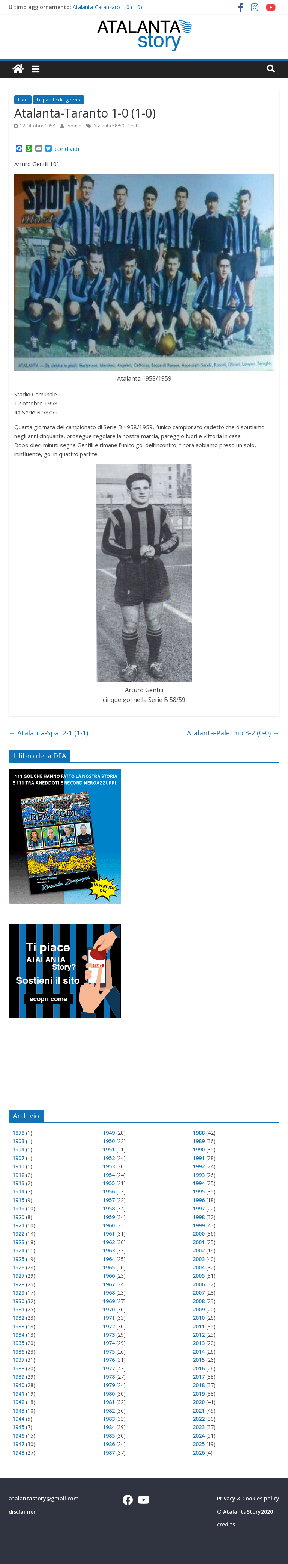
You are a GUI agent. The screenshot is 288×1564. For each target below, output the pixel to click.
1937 (18, 1359)
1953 (109, 1166)
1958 (109, 1208)
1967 (109, 1284)
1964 (109, 1259)
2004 (199, 1267)
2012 (199, 1334)
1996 (199, 1200)
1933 (18, 1326)
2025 (199, 1444)
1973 (109, 1334)
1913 (18, 1183)
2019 (199, 1393)
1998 (199, 1217)
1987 (109, 1452)
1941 (18, 1393)
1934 (18, 1334)
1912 (18, 1174)
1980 (109, 1393)
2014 (199, 1351)
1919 (18, 1208)
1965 (109, 1267)
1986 (109, 1444)
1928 (18, 1284)
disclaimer (22, 1511)
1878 (18, 1132)
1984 (109, 1427)
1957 (109, 1200)
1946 (18, 1435)
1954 (109, 1174)
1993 (199, 1174)
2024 (199, 1435)
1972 (109, 1326)
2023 (199, 1427)
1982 (109, 1410)
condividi (67, 148)
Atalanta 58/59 (108, 126)
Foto (23, 100)
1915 (18, 1200)
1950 (109, 1141)
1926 (18, 1267)
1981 (109, 1401)
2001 (199, 1242)
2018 (199, 1385)
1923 (18, 1242)
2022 (199, 1418)
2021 (199, 1410)
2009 (199, 1309)
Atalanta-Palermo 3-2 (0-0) (233, 732)
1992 (199, 1166)
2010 (199, 1317)
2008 (199, 1301)
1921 (18, 1225)
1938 (18, 1368)
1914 (18, 1191)
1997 (199, 1208)
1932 (18, 1317)
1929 (18, 1292)
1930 (18, 1301)
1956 (109, 1191)
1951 (109, 1149)
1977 (109, 1368)
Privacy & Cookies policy (248, 1498)
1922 (18, 1233)
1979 (109, 1385)
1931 (18, 1309)
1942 (18, 1401)
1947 (18, 1444)
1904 (18, 1149)
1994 (199, 1183)
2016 (199, 1368)
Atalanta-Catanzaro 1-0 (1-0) (107, 7)
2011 (199, 1326)
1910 (18, 1166)
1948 (18, 1452)
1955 (109, 1183)
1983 (109, 1418)
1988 (199, 1132)
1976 (109, 1359)
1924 (18, 1250)
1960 (109, 1225)
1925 (18, 1259)
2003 (199, 1259)
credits (226, 1524)
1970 (109, 1309)
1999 (199, 1225)
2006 (199, 1284)
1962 (109, 1242)
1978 (109, 1376)
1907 (18, 1158)
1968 (109, 1292)
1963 (109, 1250)
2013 (199, 1342)
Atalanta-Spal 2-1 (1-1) (48, 732)
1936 (18, 1351)
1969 (109, 1301)
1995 (199, 1191)
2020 (199, 1401)
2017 (199, 1376)
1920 (18, 1217)
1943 (18, 1410)
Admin (75, 126)
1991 (199, 1158)
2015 (199, 1359)
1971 (109, 1317)
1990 (199, 1149)
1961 (109, 1233)
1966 (109, 1275)
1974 (109, 1342)
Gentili (134, 126)
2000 (199, 1233)
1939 (18, 1376)
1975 (109, 1351)
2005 (199, 1275)
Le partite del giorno (58, 100)
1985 (109, 1435)
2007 (199, 1292)
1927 (18, 1275)
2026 (199, 1452)
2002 (199, 1250)
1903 (18, 1141)
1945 (18, 1427)
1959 (109, 1217)
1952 (109, 1158)
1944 (18, 1418)
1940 (18, 1385)
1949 (109, 1132)
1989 (199, 1141)
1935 (18, 1342)
